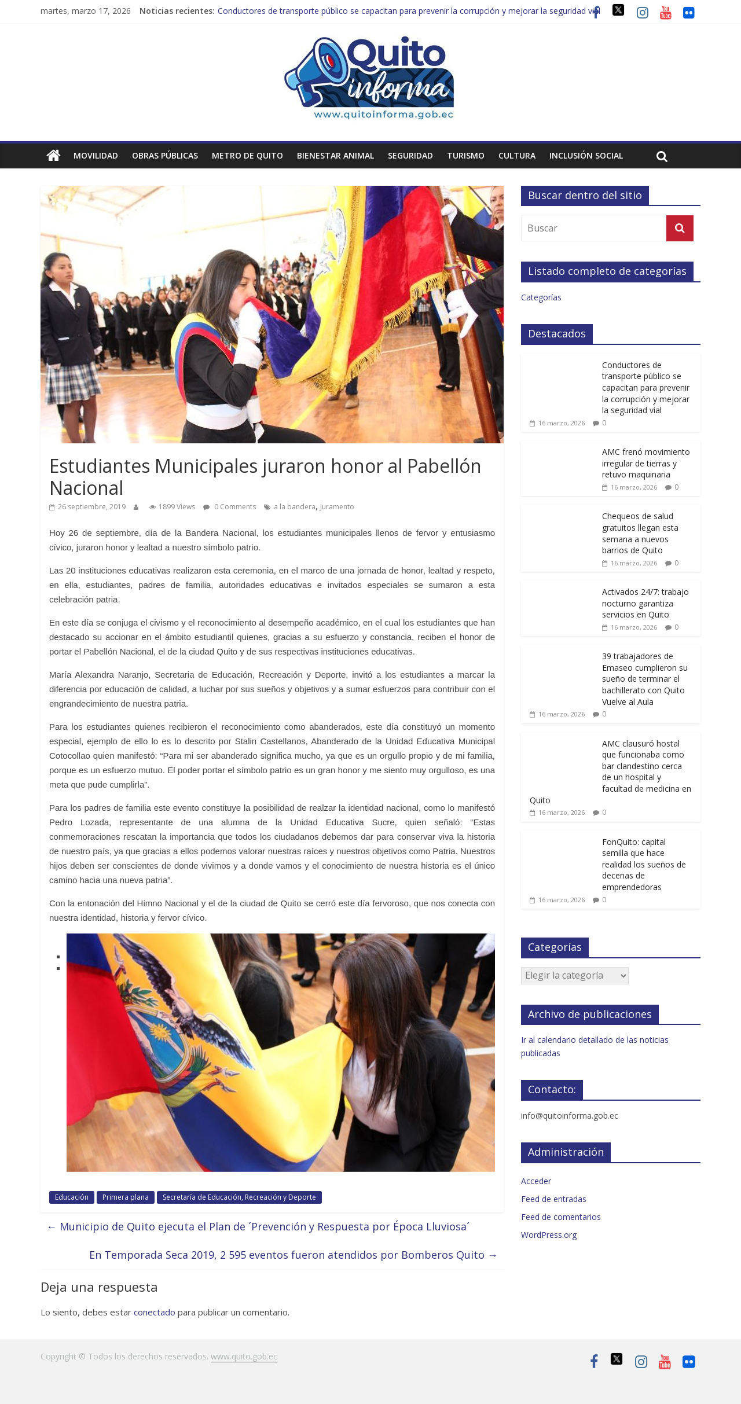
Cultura (516, 155)
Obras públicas (165, 155)
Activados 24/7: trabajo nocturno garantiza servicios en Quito (645, 603)
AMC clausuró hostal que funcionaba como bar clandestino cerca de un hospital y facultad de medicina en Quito (610, 772)
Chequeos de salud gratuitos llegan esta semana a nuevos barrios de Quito (640, 533)
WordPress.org (549, 1234)
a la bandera (295, 507)
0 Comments (229, 507)
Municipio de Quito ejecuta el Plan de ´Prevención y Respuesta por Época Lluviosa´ (257, 1226)
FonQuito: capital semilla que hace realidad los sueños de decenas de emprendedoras (644, 864)
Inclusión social (586, 155)
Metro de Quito (247, 155)
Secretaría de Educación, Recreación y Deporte (239, 1197)
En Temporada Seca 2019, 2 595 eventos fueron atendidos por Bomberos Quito (293, 1255)
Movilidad (96, 155)
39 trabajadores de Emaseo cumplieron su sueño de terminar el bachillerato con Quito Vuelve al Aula (645, 678)
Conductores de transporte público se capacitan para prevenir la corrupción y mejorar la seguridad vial (409, 10)
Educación (72, 1197)
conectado (154, 1312)
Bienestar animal (335, 155)
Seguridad (410, 155)
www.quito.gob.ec (244, 1356)
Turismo (466, 155)
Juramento (337, 507)
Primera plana (125, 1197)
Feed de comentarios (561, 1216)
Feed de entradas (553, 1198)
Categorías (541, 297)
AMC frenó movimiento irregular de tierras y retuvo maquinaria (646, 463)
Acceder (536, 1180)
